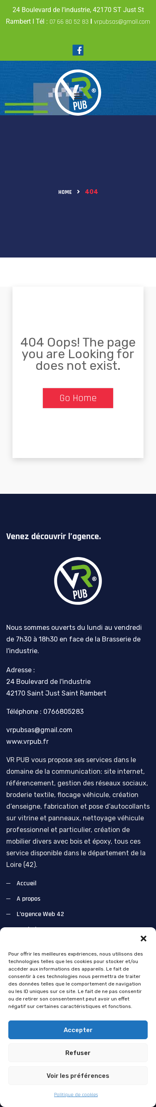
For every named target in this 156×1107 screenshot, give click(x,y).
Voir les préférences (78, 1076)
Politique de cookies (76, 1095)
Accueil (27, 883)
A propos (28, 898)
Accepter (78, 1030)
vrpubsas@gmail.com (122, 21)
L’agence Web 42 (40, 914)
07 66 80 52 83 (69, 21)
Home (65, 192)
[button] (143, 938)
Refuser (78, 1053)
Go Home (78, 398)
